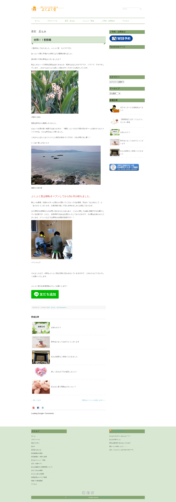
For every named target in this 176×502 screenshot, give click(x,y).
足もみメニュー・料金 (38, 460)
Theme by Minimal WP (105, 497)
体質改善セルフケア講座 (39, 477)
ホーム (37, 21)
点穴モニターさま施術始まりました (131, 108)
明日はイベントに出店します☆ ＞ (94, 400)
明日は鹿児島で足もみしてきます (120, 443)
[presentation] (34, 408)
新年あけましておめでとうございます (65, 342)
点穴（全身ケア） (37, 463)
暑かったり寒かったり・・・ (118, 446)
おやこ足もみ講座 (37, 470)
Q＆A (33, 446)
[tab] (34, 408)
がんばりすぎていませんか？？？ (120, 436)
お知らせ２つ (56, 327)
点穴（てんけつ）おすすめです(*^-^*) (121, 450)
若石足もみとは (36, 450)
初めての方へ (35, 443)
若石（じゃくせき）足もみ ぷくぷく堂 (77, 497)
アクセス (125, 21)
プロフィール (52, 21)
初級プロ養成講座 (37, 481)
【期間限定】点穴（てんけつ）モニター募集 (131, 120)
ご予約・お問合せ (108, 21)
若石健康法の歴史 (37, 453)
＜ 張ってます (36, 400)
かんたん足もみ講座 (37, 474)
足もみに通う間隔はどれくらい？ (63, 387)
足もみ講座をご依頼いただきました (64, 357)
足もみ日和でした (115, 439)
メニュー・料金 (88, 21)
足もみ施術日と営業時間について (42, 467)
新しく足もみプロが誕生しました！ (64, 372)
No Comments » (62, 307)
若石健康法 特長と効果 (39, 457)
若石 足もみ (70, 21)
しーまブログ (118, 431)
